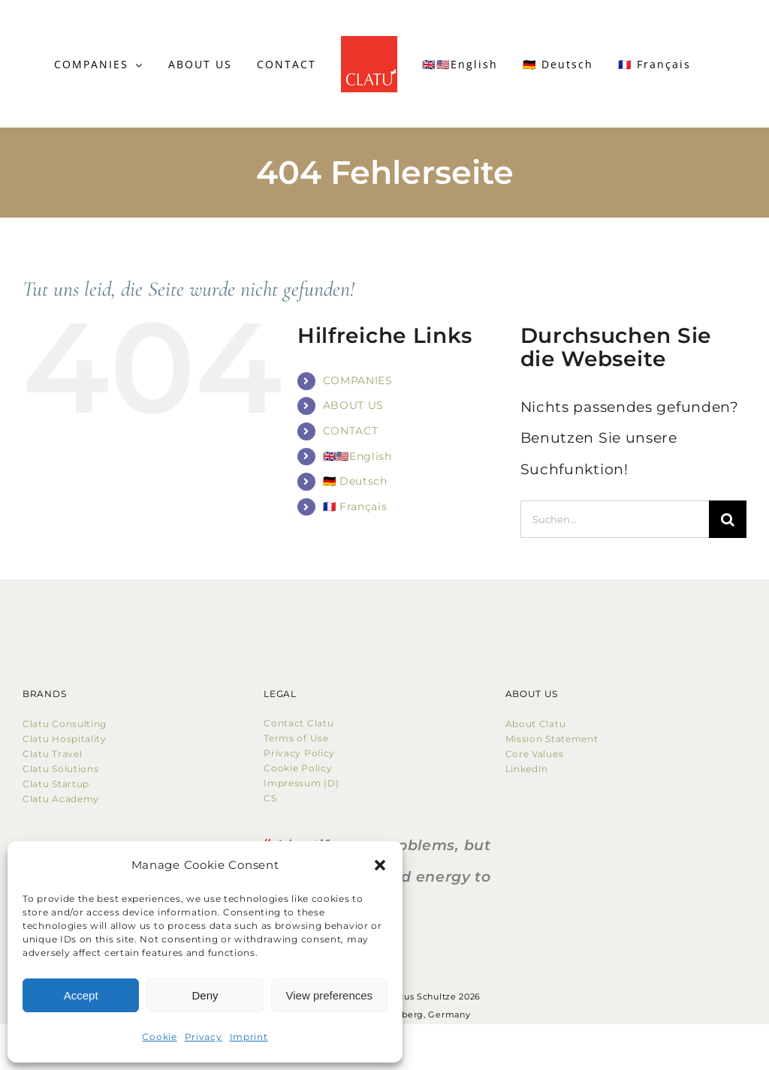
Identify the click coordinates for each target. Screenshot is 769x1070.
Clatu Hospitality (65, 738)
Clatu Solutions (61, 768)
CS (270, 798)
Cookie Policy (301, 768)
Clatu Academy (61, 798)
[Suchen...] (614, 519)
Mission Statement (552, 738)
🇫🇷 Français (355, 506)
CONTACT (350, 430)
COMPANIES (358, 380)
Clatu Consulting (65, 723)
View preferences (329, 995)
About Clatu (535, 723)
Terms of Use (296, 738)
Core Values (534, 753)
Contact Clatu (298, 723)
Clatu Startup (56, 783)
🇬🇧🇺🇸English (357, 456)
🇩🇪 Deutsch (355, 481)
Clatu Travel (52, 753)
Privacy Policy (299, 753)
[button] (380, 865)
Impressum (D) (303, 783)
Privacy (203, 1036)
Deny (204, 995)
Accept (81, 995)
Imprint (249, 1036)
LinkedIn (527, 768)
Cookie (159, 1036)
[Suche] (727, 519)
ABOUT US (353, 405)
